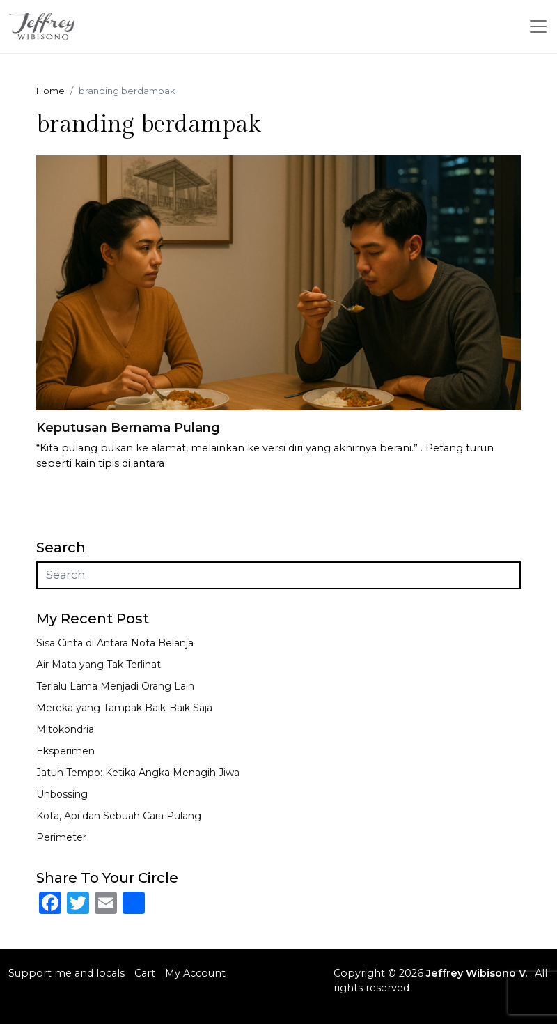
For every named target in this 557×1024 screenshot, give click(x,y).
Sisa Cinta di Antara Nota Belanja (115, 643)
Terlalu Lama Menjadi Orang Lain (115, 686)
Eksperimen (65, 751)
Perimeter (61, 837)
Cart (144, 973)
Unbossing (62, 794)
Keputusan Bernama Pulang (128, 427)
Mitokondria (65, 729)
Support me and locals (66, 973)
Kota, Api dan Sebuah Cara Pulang (118, 815)
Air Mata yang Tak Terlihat (98, 664)
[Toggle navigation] (538, 26)
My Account (195, 973)
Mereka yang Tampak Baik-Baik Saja (124, 707)
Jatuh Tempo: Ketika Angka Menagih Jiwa (138, 772)
